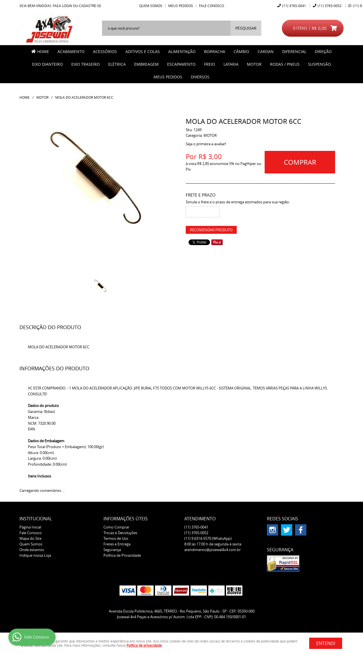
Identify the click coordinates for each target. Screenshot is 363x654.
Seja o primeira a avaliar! (206, 143)
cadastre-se (90, 5)
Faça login (62, 5)
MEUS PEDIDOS (168, 77)
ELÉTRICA (117, 64)
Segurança (112, 549)
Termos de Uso (115, 538)
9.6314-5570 (208, 538)
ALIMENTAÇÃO (182, 51)
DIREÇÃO (323, 51)
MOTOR (254, 64)
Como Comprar (116, 527)
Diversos (200, 77)
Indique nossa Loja (35, 555)
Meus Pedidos (180, 5)
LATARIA (230, 64)
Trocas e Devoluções (120, 532)
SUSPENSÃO (319, 64)
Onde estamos (31, 549)
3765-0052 (330, 5)
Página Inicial (30, 527)
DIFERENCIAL (294, 51)
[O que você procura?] (246, 28)
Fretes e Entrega (116, 544)
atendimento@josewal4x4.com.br (212, 549)
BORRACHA (214, 51)
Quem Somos (150, 5)
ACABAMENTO (71, 51)
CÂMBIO (241, 51)
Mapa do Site (30, 538)
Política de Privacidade (122, 555)
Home (43, 51)
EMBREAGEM (146, 64)
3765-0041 (294, 5)
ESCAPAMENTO (181, 64)
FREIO (209, 64)
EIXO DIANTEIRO (47, 64)
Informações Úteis (125, 518)
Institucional (35, 518)
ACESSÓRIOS (105, 51)
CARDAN (266, 51)
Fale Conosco (211, 5)
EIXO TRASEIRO (85, 64)
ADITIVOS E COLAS (142, 51)
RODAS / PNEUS (285, 64)
